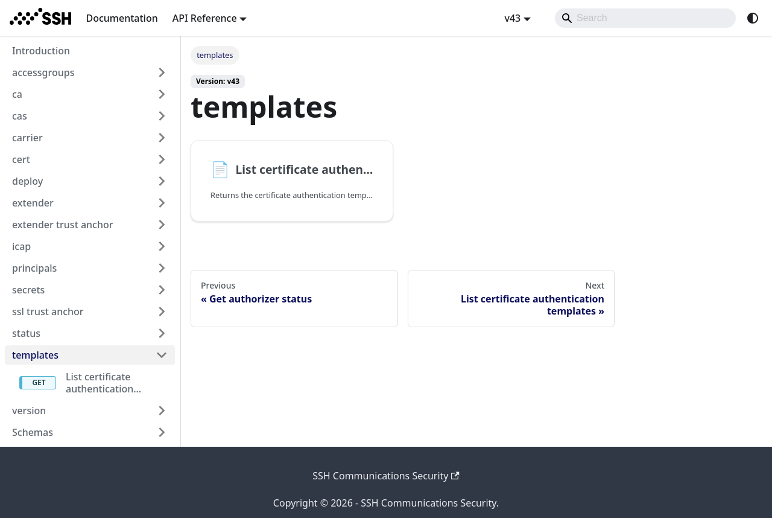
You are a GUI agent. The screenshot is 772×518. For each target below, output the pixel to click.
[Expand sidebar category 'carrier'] (161, 137)
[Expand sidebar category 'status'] (161, 333)
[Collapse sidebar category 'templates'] (161, 355)
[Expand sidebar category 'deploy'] (161, 181)
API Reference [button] (204, 18)
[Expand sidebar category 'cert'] (161, 159)
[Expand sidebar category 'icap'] (161, 246)
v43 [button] (512, 18)
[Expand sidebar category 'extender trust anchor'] (161, 224)
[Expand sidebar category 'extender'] (161, 203)
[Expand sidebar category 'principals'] (161, 268)
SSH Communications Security (386, 475)
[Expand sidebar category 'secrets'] (161, 289)
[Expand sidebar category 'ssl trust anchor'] (161, 311)
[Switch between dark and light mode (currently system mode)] (752, 18)
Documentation (121, 18)
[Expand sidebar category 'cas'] (161, 116)
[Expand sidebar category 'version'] (161, 410)
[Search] (645, 18)
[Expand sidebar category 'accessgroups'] (161, 72)
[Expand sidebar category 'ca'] (161, 94)
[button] (90, 432)
